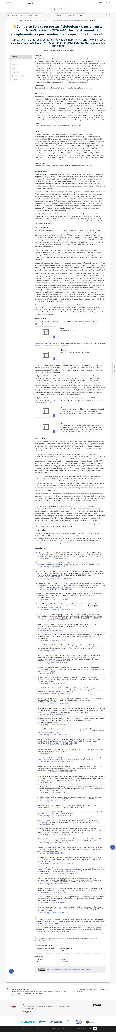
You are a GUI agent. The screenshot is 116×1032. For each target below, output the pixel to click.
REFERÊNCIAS (15, 71)
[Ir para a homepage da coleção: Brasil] (49, 2)
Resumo (59, 15)
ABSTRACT (14, 60)
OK (95, 1028)
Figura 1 (38, 324)
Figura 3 (41, 398)
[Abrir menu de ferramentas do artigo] (11, 959)
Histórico (14, 79)
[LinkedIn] (27, 1012)
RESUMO (14, 56)
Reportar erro (114, 368)
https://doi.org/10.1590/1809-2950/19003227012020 (71, 20)
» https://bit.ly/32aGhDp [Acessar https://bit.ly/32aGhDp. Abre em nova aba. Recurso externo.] (45, 824)
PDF (81, 15)
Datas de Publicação (18, 75)
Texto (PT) (70, 15)
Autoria (45, 50)
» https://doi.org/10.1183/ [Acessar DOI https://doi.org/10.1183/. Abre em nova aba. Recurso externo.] (46, 650)
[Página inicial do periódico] (8, 15)
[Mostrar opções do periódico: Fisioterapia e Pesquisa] (66, 8)
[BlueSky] (23, 1012)
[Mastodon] (25, 1012)
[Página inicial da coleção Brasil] (13, 1008)
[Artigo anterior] (23, 15)
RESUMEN (15, 64)
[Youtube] (30, 1012)
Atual (30, 15)
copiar (92, 20)
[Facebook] (28, 1012)
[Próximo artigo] (37, 15)
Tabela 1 (40, 343)
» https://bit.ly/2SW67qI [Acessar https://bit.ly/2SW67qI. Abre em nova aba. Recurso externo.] (45, 782)
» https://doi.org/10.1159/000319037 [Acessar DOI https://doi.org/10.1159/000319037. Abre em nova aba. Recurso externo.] (49, 630)
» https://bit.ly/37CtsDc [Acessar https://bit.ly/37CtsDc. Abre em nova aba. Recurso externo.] (45, 753)
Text (13, 68)
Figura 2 (41, 375)
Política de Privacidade (84, 1029)
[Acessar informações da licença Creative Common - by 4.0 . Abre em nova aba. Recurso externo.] (41, 969)
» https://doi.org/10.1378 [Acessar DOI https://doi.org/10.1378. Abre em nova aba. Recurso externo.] (46, 673)
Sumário (14, 15)
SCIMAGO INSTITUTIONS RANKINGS (62, 50)
